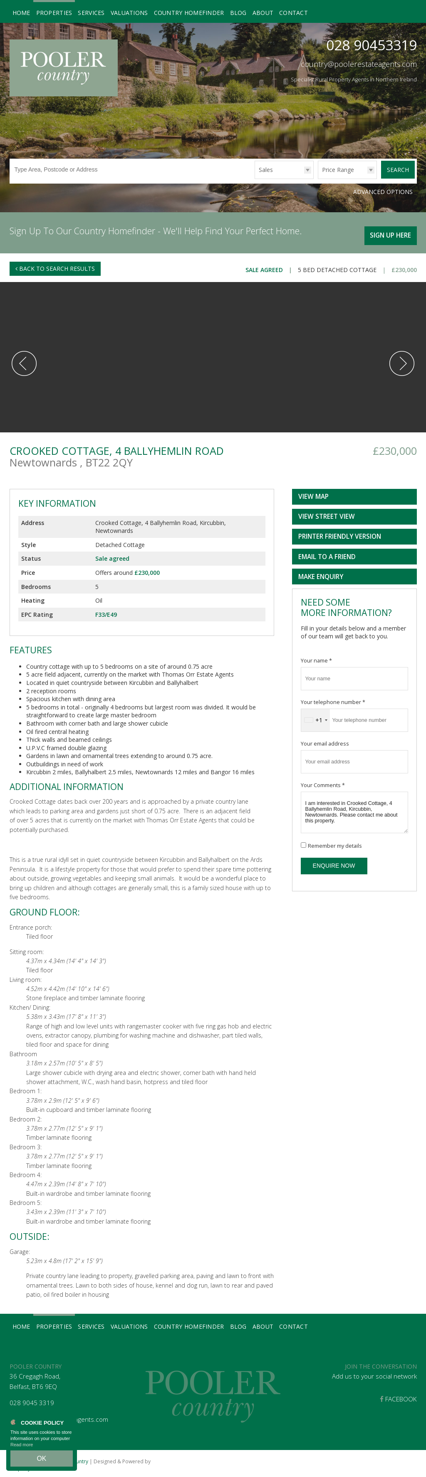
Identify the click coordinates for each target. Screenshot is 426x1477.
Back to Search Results (55, 265)
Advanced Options (383, 191)
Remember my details (335, 842)
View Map (313, 493)
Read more (21, 1449)
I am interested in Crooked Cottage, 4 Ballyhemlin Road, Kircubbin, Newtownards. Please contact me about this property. (354, 808)
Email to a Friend (327, 553)
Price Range (338, 170)
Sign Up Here (388, 230)
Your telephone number (333, 698)
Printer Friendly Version (338, 533)
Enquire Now (334, 862)
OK (41, 1460)
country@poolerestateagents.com (359, 64)
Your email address (325, 739)
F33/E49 (106, 611)
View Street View (326, 513)
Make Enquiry (320, 573)
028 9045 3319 (32, 1399)
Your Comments (323, 781)
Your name (316, 656)
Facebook (398, 1395)
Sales (266, 170)
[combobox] (315, 716)
